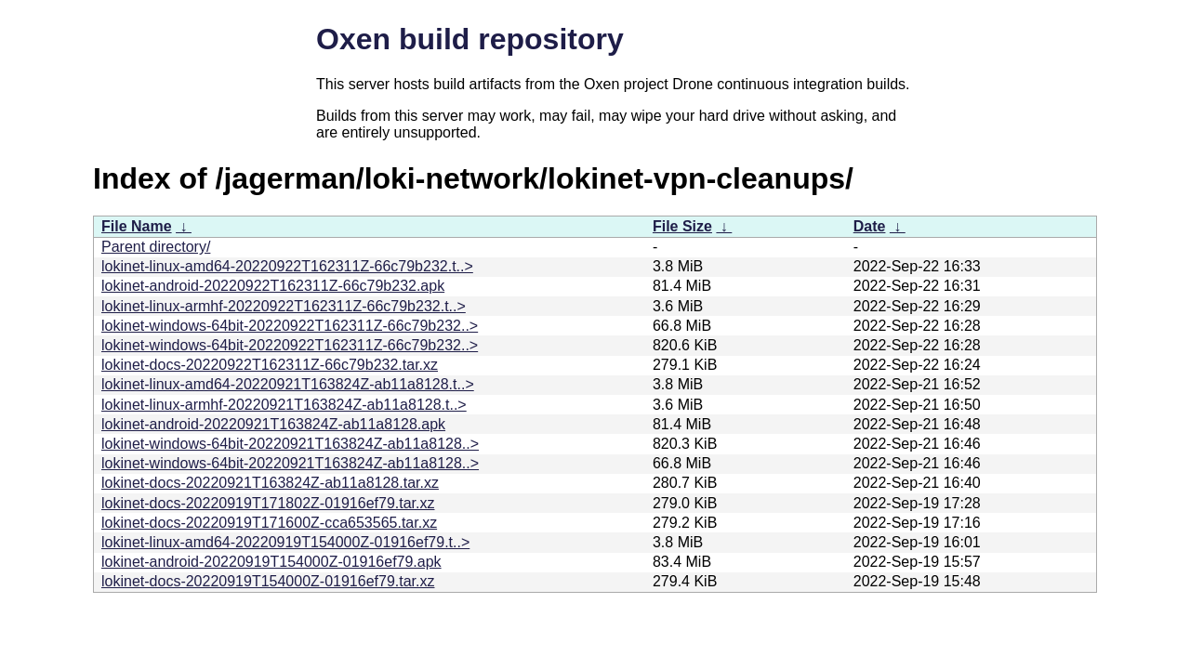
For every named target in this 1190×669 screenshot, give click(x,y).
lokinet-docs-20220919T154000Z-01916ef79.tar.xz (267, 581)
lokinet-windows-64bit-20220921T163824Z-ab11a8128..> (290, 444)
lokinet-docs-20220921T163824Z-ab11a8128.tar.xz (270, 483)
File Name (136, 226)
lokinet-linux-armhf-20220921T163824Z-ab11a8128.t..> (284, 405)
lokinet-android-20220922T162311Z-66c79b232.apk (272, 286)
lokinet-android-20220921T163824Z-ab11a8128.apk (273, 424)
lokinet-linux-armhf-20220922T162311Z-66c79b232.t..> (283, 306)
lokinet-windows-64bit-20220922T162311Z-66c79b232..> (289, 326)
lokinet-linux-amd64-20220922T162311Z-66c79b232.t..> (287, 266)
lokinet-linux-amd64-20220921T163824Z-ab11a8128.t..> (287, 384)
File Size (682, 226)
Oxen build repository (470, 39)
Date (869, 226)
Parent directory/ (155, 247)
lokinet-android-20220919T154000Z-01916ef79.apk (271, 562)
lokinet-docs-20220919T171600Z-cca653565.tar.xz (269, 523)
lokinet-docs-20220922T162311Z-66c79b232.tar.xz (269, 365)
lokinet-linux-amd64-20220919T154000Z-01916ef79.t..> (285, 542)
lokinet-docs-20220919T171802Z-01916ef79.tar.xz (267, 503)
